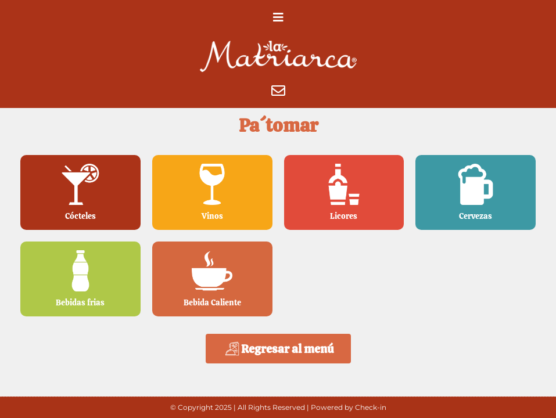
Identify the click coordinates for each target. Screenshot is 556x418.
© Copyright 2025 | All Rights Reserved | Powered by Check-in (278, 407)
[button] (278, 17)
